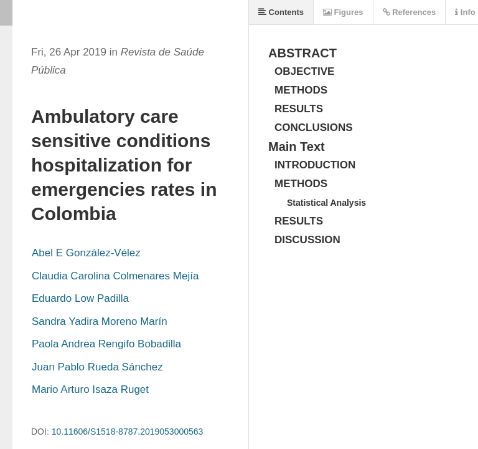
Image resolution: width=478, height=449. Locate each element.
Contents (281, 12)
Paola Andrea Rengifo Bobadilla (106, 344)
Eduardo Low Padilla (80, 298)
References (409, 12)
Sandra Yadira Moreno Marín (99, 321)
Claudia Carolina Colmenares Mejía (115, 276)
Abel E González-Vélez (86, 253)
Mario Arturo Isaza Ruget (90, 389)
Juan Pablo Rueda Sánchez (97, 367)
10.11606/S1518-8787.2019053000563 (128, 432)
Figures (343, 12)
